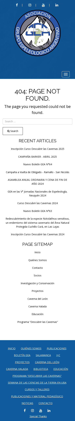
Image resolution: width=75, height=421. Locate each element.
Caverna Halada (37, 306)
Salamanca (43, 355)
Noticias (27, 403)
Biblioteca (40, 369)
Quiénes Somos (37, 260)
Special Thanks (38, 416)
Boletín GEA (22, 355)
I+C (58, 355)
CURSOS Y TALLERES (37, 389)
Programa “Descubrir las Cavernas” (37, 322)
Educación (37, 314)
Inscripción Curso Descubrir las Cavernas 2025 (37, 148)
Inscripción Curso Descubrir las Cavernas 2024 (37, 234)
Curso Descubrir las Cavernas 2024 (37, 203)
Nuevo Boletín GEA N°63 (37, 211)
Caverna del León (38, 298)
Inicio (37, 252)
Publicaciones (56, 348)
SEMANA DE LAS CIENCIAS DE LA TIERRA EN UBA (37, 382)
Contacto (37, 267)
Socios (37, 275)
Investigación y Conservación (37, 283)
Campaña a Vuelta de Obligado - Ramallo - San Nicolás (37, 172)
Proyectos (37, 291)
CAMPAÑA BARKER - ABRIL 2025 (37, 156)
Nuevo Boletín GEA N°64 (37, 164)
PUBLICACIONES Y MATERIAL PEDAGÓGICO (37, 396)
